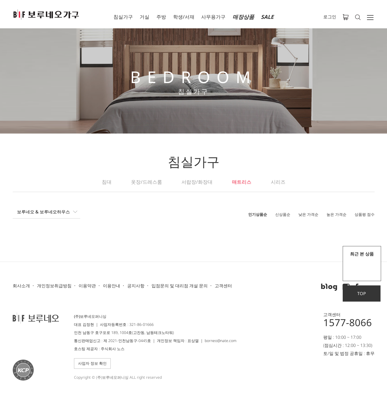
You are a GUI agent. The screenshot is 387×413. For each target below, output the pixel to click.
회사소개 (21, 286)
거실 (144, 16)
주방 (161, 16)
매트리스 (241, 182)
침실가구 (123, 16)
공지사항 (135, 286)
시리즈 (278, 182)
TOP (361, 293)
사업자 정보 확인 (92, 363)
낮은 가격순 (308, 214)
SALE (267, 17)
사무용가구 (213, 16)
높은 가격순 (336, 214)
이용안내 (111, 286)
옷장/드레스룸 (146, 182)
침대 (107, 182)
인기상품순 (257, 214)
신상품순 (282, 214)
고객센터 (223, 286)
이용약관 (87, 286)
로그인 (329, 17)
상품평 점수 (365, 214)
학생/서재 (183, 16)
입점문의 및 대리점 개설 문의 (180, 286)
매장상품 (243, 17)
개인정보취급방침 (54, 286)
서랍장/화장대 (197, 182)
